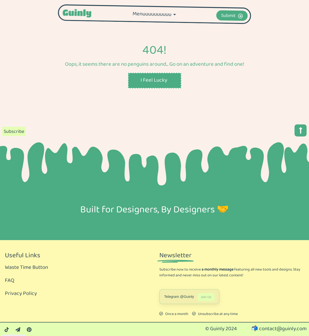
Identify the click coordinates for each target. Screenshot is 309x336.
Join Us (206, 297)
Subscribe (12, 132)
